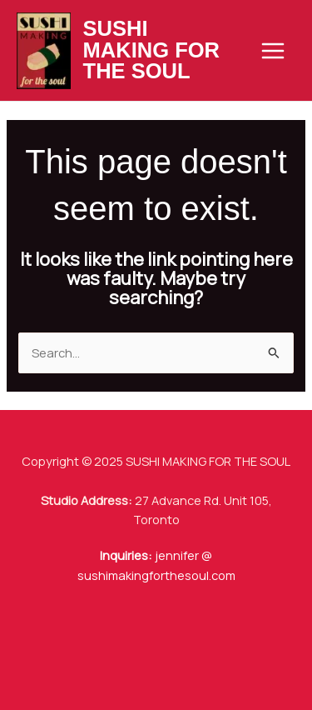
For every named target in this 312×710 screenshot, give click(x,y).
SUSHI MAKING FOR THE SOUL (151, 49)
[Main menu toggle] (272, 50)
